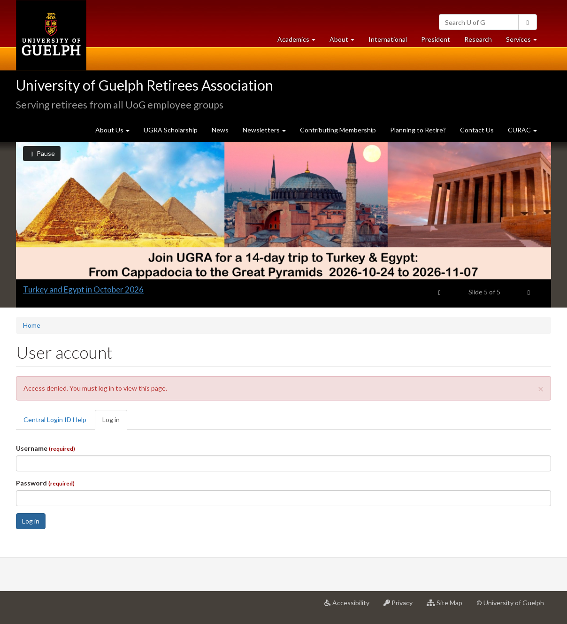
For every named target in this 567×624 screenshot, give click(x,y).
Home (31, 325)
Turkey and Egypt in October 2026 (83, 289)
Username (45, 448)
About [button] (345, 41)
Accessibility (350, 606)
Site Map (448, 606)
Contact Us (477, 130)
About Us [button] (112, 130)
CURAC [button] (522, 130)
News (220, 130)
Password (45, 483)
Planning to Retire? (418, 130)
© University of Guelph (510, 603)
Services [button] (525, 41)
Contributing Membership (338, 130)
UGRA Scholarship (171, 130)
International (387, 39)
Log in (114, 422)
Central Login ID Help (54, 420)
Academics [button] (299, 41)
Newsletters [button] (264, 130)
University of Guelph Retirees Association (144, 85)
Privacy (401, 606)
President (435, 39)
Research (481, 41)
